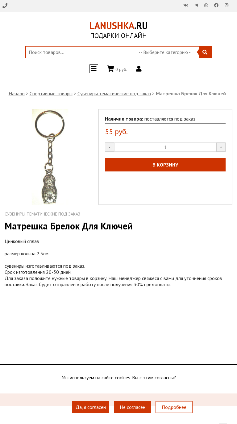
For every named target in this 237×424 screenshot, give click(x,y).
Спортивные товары (51, 93)
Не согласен (132, 407)
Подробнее (174, 407)
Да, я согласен (91, 407)
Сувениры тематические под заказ (114, 93)
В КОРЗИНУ (165, 165)
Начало (17, 93)
